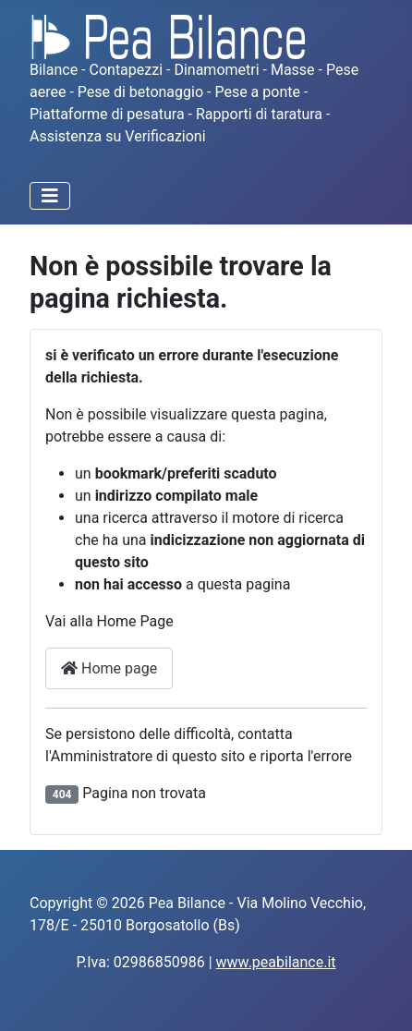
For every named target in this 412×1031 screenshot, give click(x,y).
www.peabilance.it (276, 962)
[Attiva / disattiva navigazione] (50, 196)
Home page (109, 668)
